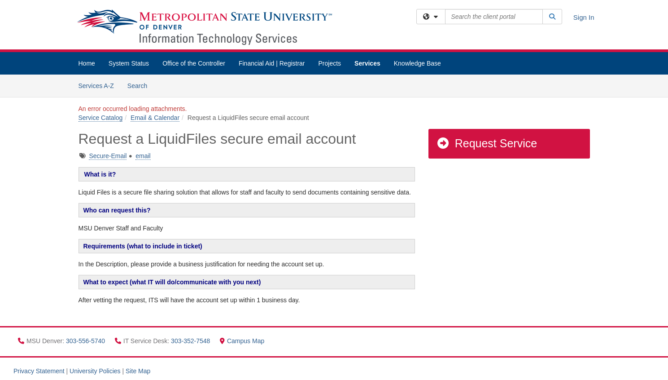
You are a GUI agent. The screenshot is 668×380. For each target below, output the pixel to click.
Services (367, 63)
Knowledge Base (417, 63)
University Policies (95, 371)
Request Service (486, 143)
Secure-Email (108, 155)
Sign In (583, 17)
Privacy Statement (39, 371)
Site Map (138, 371)
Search (140, 85)
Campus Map (242, 341)
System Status (129, 63)
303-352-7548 (191, 341)
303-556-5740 (86, 341)
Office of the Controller (193, 63)
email (142, 155)
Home (87, 63)
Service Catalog (101, 117)
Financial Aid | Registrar (272, 63)
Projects (330, 63)
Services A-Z (96, 85)
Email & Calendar (155, 117)
